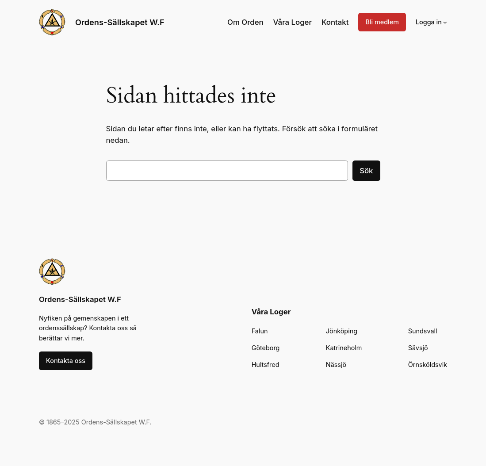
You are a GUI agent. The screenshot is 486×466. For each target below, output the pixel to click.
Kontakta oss (65, 360)
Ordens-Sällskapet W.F (120, 22)
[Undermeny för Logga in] (445, 22)
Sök (366, 170)
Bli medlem (382, 22)
